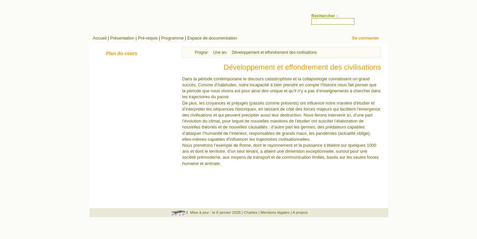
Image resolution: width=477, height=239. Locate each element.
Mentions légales (275, 212)
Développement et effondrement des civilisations (274, 52)
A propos (300, 212)
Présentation (122, 38)
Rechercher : (324, 15)
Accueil (100, 38)
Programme (172, 38)
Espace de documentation (212, 38)
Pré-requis (148, 38)
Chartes (250, 212)
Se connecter (365, 38)
